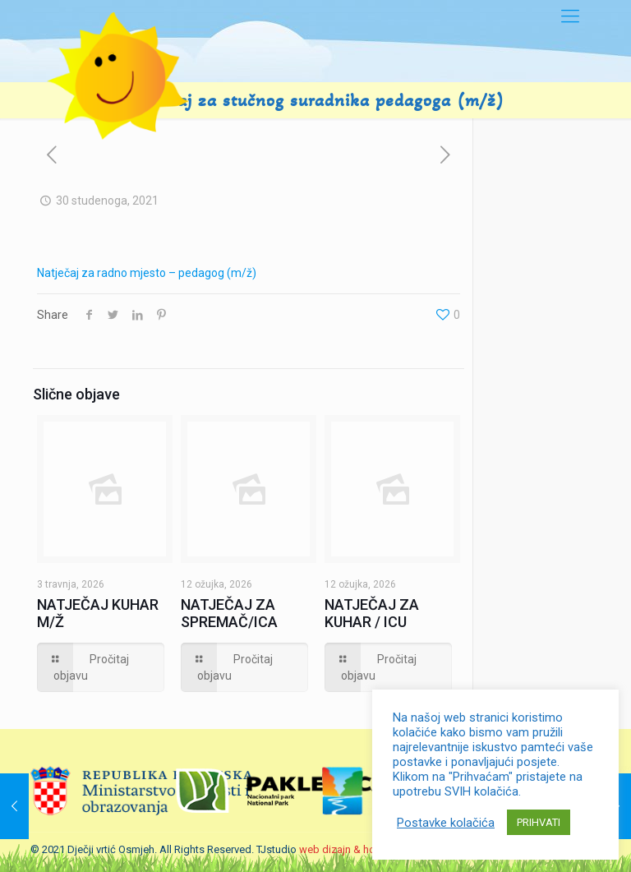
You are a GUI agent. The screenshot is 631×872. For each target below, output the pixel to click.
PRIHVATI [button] (538, 822)
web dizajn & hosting (349, 849)
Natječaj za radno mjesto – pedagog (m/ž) (146, 272)
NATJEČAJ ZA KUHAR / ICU (372, 613)
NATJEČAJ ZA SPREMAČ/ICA (229, 613)
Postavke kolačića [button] (446, 822)
